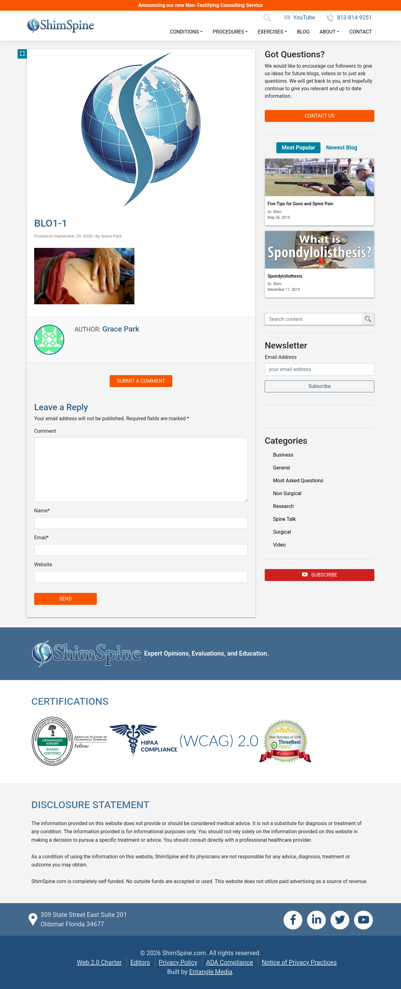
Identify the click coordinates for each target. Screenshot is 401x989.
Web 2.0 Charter (99, 962)
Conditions (184, 32)
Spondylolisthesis (285, 276)
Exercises (270, 32)
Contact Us (319, 116)
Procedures (228, 32)
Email (40, 538)
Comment (45, 431)
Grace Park (111, 235)
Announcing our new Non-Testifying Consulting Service (200, 5)
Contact (360, 32)
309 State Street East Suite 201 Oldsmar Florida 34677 (83, 919)
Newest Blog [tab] (341, 147)
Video (279, 545)
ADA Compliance (229, 962)
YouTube (299, 17)
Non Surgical (287, 493)
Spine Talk (284, 519)
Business (283, 455)
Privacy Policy (178, 962)
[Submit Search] (368, 319)
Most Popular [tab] (298, 147)
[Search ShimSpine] (313, 319)
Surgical (282, 532)
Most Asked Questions (298, 481)
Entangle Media (210, 972)
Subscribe (319, 575)
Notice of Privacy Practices (299, 962)
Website (43, 565)
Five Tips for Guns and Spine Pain (300, 203)
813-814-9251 (349, 17)
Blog (303, 32)
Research (283, 506)
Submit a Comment (141, 381)
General (281, 468)
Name (41, 511)
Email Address (281, 357)
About (328, 32)
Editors (140, 962)
